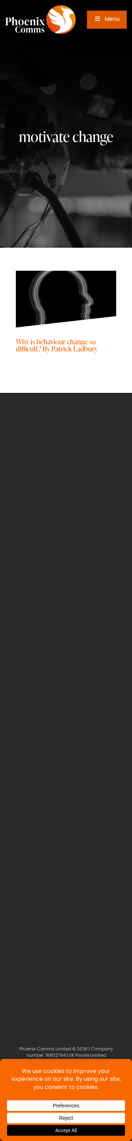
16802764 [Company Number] (55, 1055)
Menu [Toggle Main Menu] (107, 19)
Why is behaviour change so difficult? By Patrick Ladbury (57, 345)
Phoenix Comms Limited (45, 1049)
